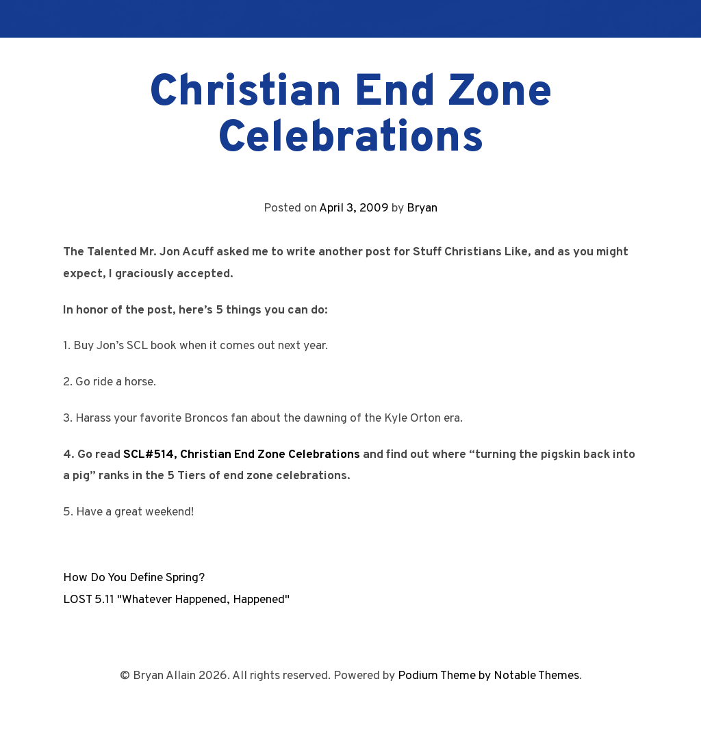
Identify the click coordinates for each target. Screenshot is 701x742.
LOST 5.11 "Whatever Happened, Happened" (176, 600)
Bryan (422, 208)
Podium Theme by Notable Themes (488, 676)
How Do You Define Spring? (134, 578)
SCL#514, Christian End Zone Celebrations (241, 455)
